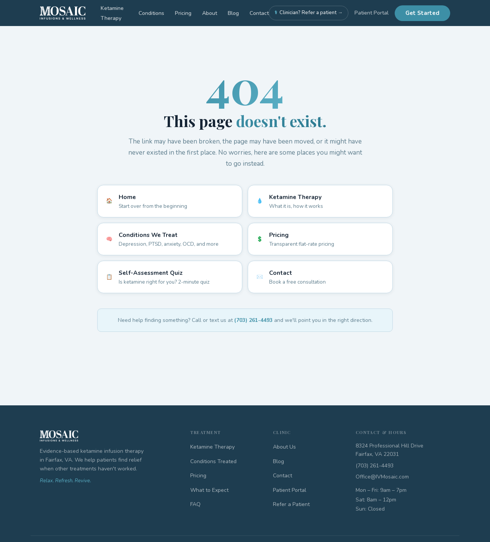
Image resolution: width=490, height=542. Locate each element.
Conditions (151, 13)
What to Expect (209, 490)
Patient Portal (371, 12)
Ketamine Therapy (212, 447)
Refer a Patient (291, 504)
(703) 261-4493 (253, 320)
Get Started (422, 13)
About (209, 13)
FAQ (195, 504)
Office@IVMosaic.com (382, 476)
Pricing (183, 13)
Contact (259, 13)
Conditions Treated (213, 461)
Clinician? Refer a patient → (308, 13)
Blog (233, 13)
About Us (284, 447)
